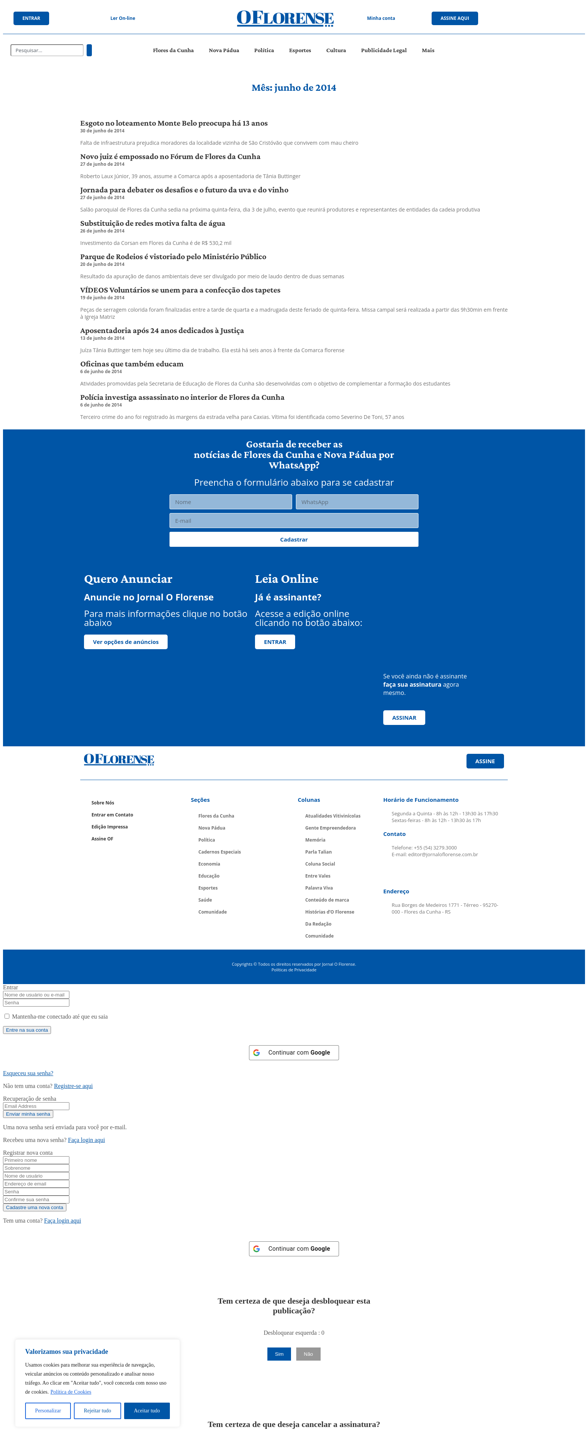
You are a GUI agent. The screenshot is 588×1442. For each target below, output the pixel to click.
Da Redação (318, 924)
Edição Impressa (110, 827)
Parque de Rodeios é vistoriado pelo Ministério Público (173, 256)
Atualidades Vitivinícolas (332, 816)
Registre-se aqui (73, 1086)
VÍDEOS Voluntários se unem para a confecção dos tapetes (180, 289)
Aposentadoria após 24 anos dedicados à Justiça (162, 330)
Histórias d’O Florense (329, 912)
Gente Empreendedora (330, 828)
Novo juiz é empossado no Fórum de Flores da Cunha (170, 156)
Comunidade (212, 912)
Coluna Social (320, 864)
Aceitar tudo (147, 1410)
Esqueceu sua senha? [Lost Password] (28, 1073)
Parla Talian (318, 852)
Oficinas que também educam (132, 363)
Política (264, 50)
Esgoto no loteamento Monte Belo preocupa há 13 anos (174, 123)
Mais (428, 50)
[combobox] (47, 50)
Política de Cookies (70, 1392)
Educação (208, 876)
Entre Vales (317, 876)
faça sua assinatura (412, 684)
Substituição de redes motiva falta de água (152, 223)
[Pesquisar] (89, 50)
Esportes (300, 50)
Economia (209, 864)
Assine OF (102, 839)
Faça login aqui (86, 1140)
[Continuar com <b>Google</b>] (294, 1052)
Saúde (205, 900)
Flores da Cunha (173, 50)
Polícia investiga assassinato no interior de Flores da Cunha (182, 397)
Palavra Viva (319, 888)
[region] (97, 1383)
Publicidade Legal (384, 50)
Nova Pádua (224, 50)
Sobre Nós (103, 803)
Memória (315, 840)
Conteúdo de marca (327, 900)
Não (308, 1354)
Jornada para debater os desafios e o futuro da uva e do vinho (184, 189)
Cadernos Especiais (219, 852)
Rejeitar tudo (97, 1410)
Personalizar (48, 1410)
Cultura (336, 50)
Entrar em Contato (112, 815)
